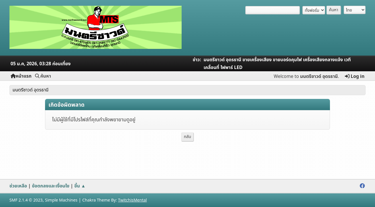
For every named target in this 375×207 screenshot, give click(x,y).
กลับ (187, 137)
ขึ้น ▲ (80, 186)
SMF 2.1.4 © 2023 (26, 200)
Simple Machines (61, 200)
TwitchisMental (132, 200)
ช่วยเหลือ (18, 186)
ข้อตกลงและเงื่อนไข (50, 186)
